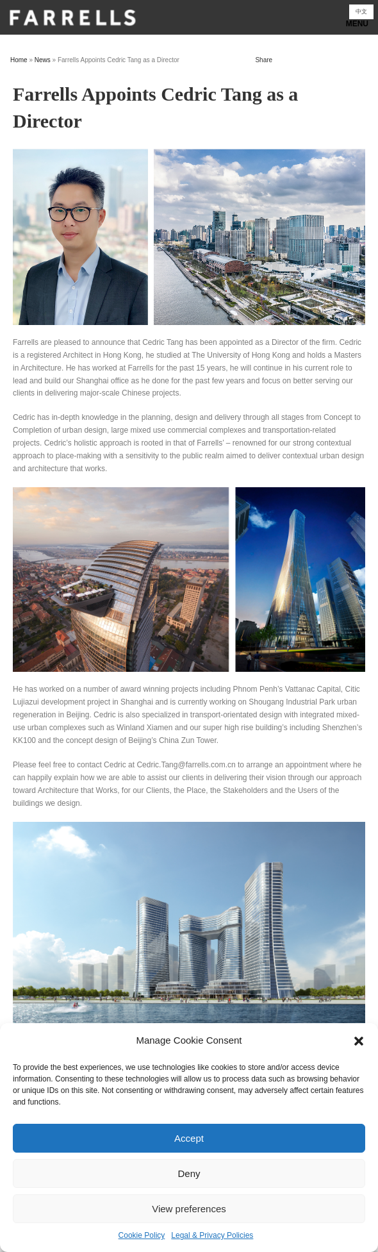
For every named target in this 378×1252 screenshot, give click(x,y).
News (43, 59)
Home (19, 59)
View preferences (189, 1208)
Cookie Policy (142, 1235)
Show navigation (189, 21)
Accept (189, 1138)
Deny (188, 1173)
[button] (358, 1041)
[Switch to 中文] (361, 11)
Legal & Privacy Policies (212, 1235)
